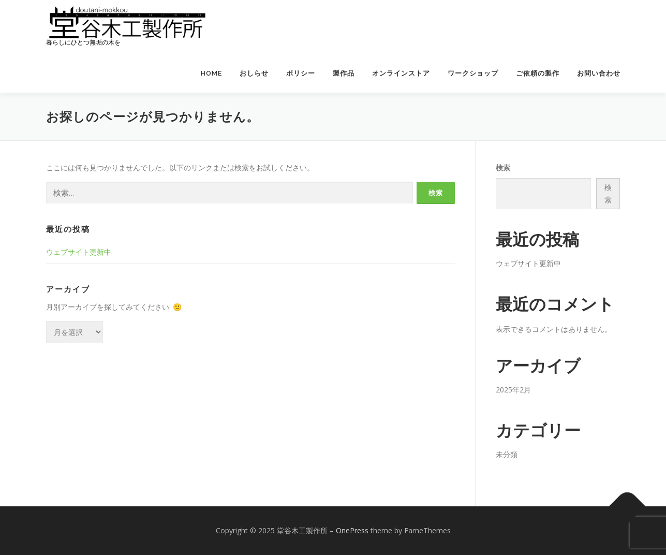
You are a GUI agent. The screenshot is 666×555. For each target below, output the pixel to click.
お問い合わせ (598, 73)
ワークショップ (473, 73)
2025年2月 (513, 390)
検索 (503, 167)
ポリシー (300, 73)
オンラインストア (401, 73)
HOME (211, 73)
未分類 (506, 454)
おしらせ (254, 73)
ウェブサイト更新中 (78, 252)
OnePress (352, 530)
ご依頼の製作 (537, 73)
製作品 (343, 73)
